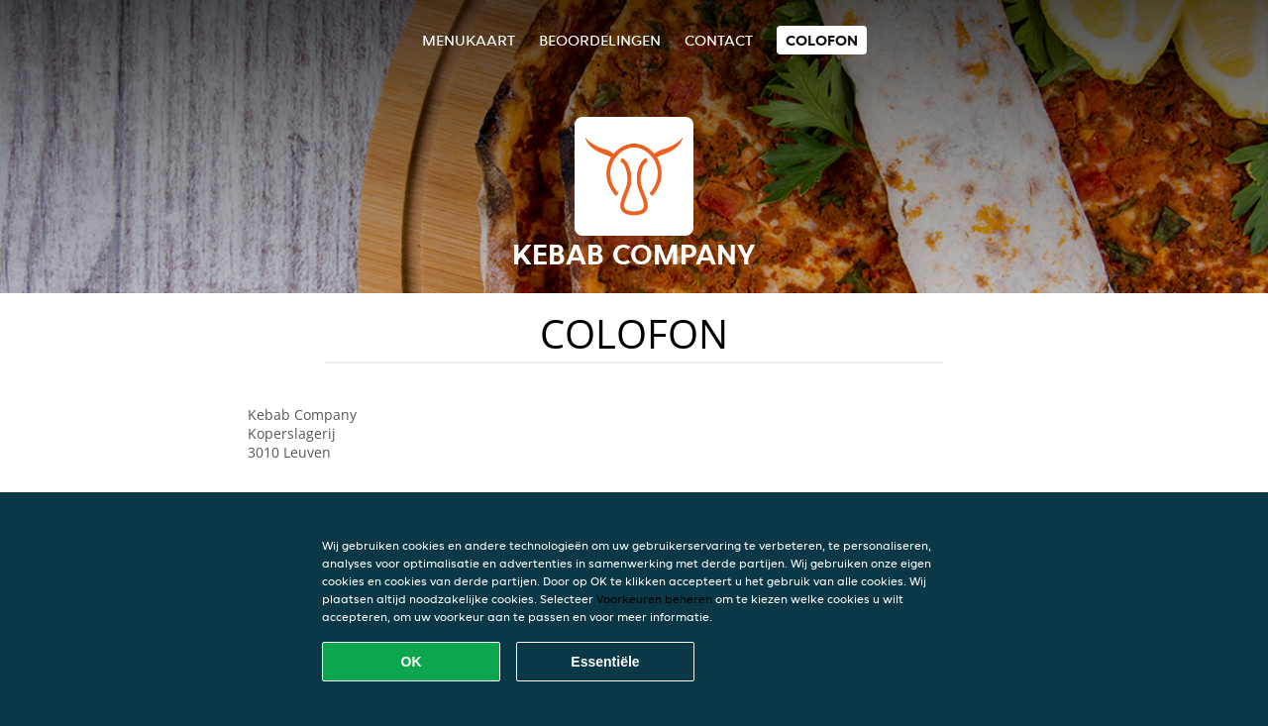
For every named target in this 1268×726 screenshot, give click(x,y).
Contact (719, 40)
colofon (822, 40)
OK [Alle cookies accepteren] (411, 662)
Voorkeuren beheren (654, 598)
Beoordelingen (600, 40)
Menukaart (468, 40)
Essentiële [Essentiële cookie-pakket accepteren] (605, 662)
